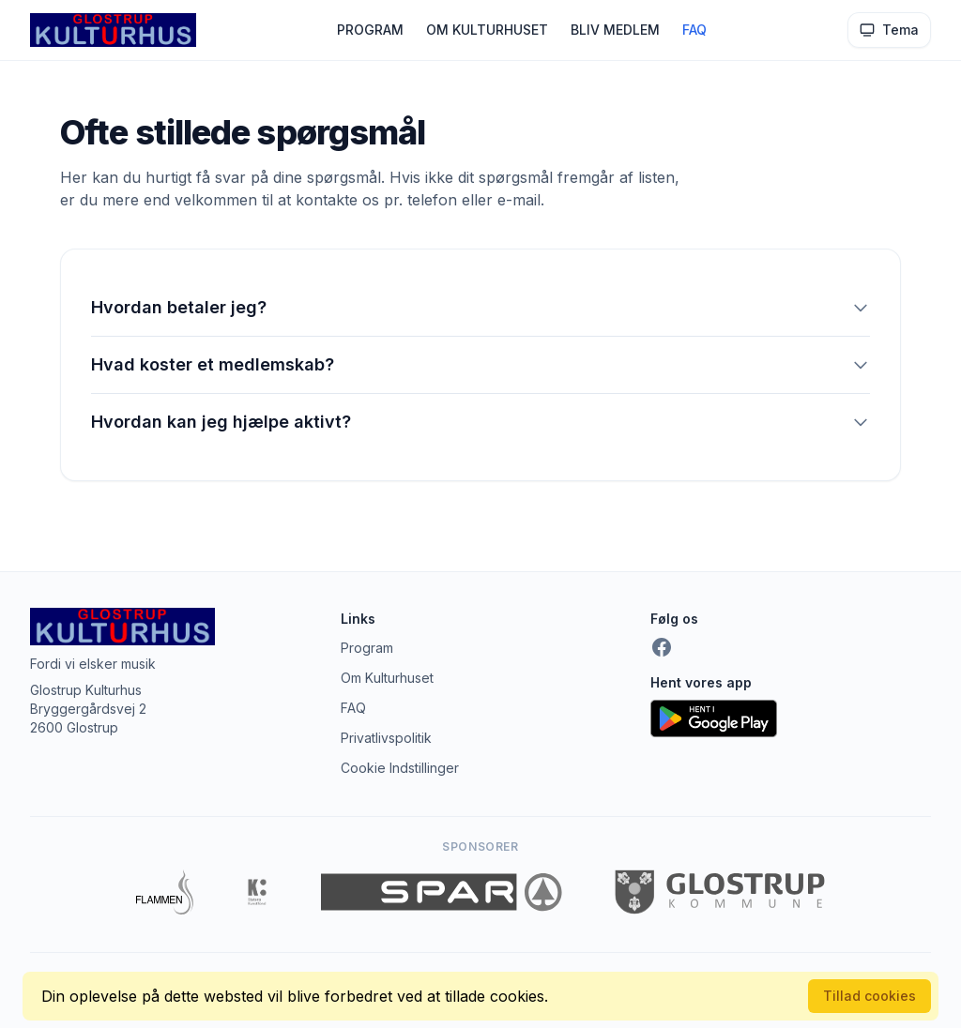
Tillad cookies (869, 996)
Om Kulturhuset (387, 678)
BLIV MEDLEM (615, 30)
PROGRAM (370, 30)
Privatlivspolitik (386, 738)
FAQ (694, 30)
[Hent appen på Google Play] (790, 718)
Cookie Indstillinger (400, 768)
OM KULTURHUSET (487, 30)
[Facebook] (661, 647)
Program (367, 648)
